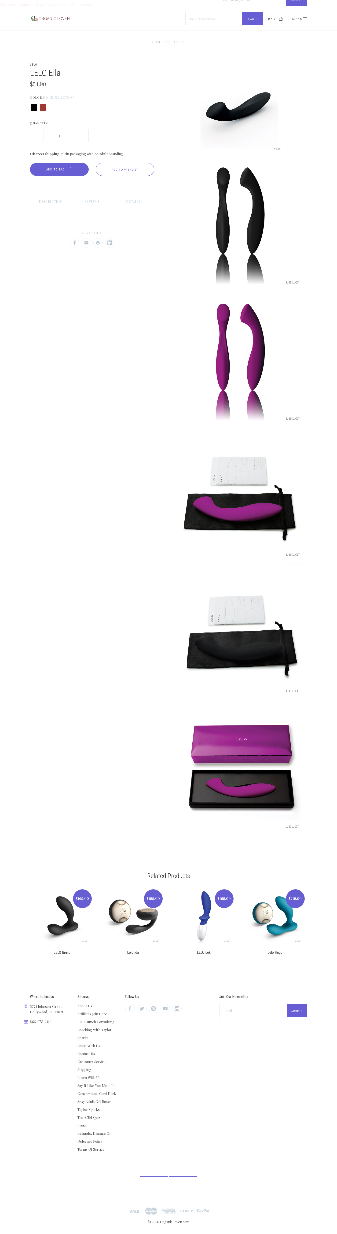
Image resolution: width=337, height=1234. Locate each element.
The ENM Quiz (88, 1117)
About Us (84, 1006)
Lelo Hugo (274, 952)
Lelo (33, 64)
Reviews (92, 201)
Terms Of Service (90, 1149)
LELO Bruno (62, 952)
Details (133, 201)
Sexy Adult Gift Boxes (94, 1101)
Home (157, 42)
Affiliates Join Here (92, 1014)
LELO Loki (204, 952)
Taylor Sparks (88, 1109)
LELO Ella (175, 42)
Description (51, 201)
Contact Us (86, 1053)
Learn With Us (88, 1077)
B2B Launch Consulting (95, 1022)
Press (81, 1125)
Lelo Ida (133, 952)
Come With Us (88, 1045)
